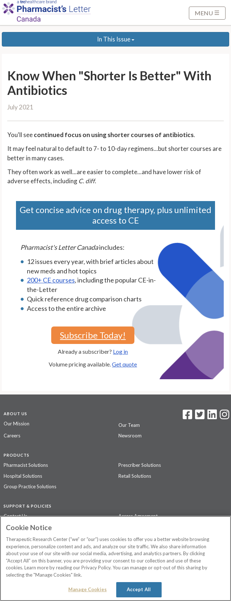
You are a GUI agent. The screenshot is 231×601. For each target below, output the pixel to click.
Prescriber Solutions (139, 465)
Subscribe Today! (93, 335)
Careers (12, 435)
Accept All (139, 589)
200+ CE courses (51, 280)
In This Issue (115, 39)
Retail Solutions (134, 476)
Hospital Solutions (23, 476)
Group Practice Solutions (30, 486)
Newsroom (130, 435)
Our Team (129, 425)
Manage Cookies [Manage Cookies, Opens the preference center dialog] (87, 589)
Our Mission (16, 423)
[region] (115, 558)
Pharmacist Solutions (26, 465)
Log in (120, 351)
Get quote (124, 364)
